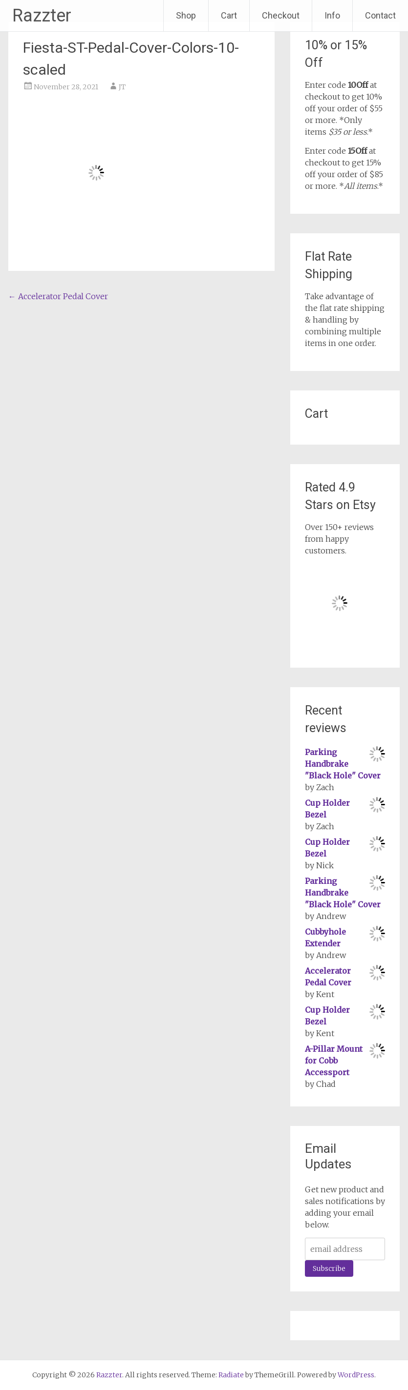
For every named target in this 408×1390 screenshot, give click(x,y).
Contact (380, 15)
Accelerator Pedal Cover (58, 296)
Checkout (281, 15)
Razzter (41, 15)
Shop (186, 15)
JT (122, 86)
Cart (229, 15)
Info (332, 15)
